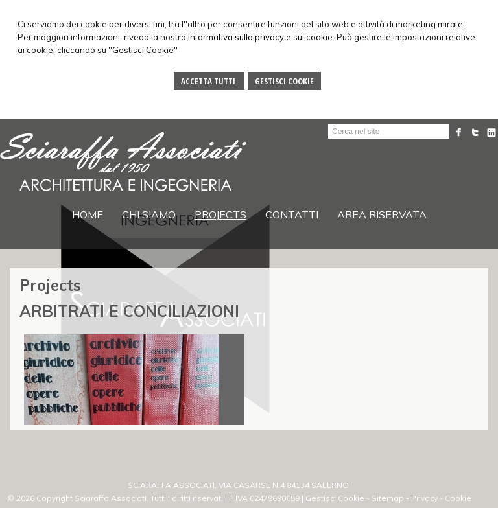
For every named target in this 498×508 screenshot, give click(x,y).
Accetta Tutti (209, 81)
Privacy (424, 498)
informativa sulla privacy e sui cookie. (261, 37)
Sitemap (388, 498)
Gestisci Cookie (284, 81)
